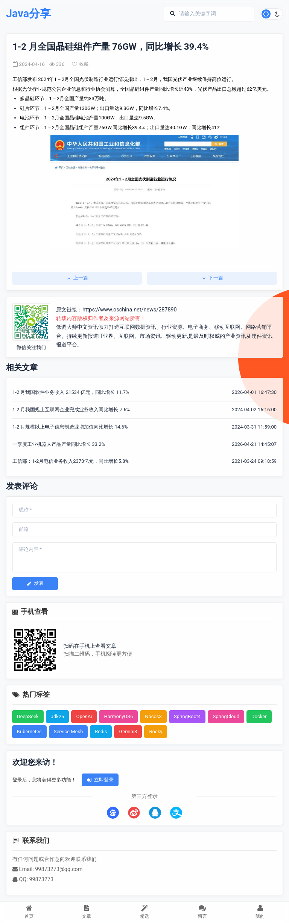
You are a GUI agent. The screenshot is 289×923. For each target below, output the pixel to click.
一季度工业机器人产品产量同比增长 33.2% (58, 444)
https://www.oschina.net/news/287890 (129, 310)
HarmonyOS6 (118, 716)
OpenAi (84, 716)
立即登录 (100, 780)
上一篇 (77, 278)
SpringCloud (226, 716)
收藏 (80, 64)
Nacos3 (153, 716)
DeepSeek (28, 716)
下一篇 (212, 278)
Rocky (155, 731)
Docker (259, 716)
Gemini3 (128, 731)
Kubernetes (29, 731)
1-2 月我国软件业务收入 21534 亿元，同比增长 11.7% (70, 392)
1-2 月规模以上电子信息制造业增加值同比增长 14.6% (70, 427)
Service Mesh (68, 731)
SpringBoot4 (187, 716)
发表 (35, 583)
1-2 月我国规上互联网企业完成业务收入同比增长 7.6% (71, 409)
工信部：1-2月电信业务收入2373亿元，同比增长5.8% (70, 461)
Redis (101, 731)
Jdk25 (57, 716)
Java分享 (28, 13)
